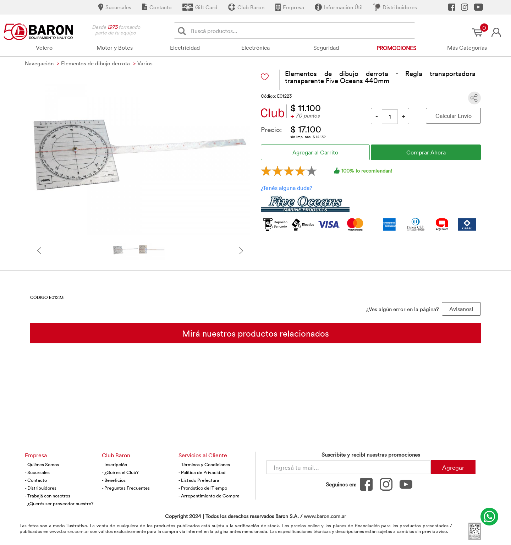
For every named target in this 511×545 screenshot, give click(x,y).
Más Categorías (467, 47)
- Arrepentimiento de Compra (209, 495)
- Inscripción (114, 464)
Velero (44, 47)
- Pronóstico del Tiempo (202, 488)
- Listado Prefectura (198, 480)
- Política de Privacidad (202, 472)
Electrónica (255, 47)
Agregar (453, 467)
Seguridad (326, 47)
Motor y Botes (115, 47)
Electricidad (185, 47)
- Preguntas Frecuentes (126, 488)
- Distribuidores (40, 488)
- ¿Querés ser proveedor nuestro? (59, 503)
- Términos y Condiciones (204, 464)
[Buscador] (301, 30)
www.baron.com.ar (325, 516)
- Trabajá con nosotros (47, 495)
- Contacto (36, 480)
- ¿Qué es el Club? (120, 472)
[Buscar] (183, 30)
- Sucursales (37, 472)
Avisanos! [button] (461, 308)
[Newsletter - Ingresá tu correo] (348, 467)
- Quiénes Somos (42, 464)
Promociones (396, 47)
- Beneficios (114, 480)
